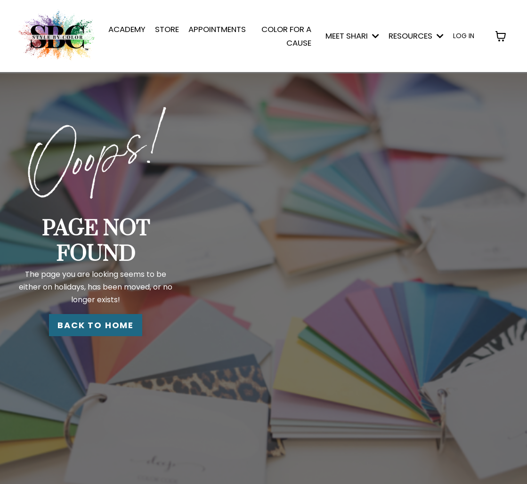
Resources (416, 35)
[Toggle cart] (500, 36)
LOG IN (463, 35)
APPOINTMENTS (217, 29)
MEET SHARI (352, 35)
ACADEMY (127, 29)
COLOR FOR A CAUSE (286, 36)
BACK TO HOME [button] (95, 325)
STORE (167, 29)
